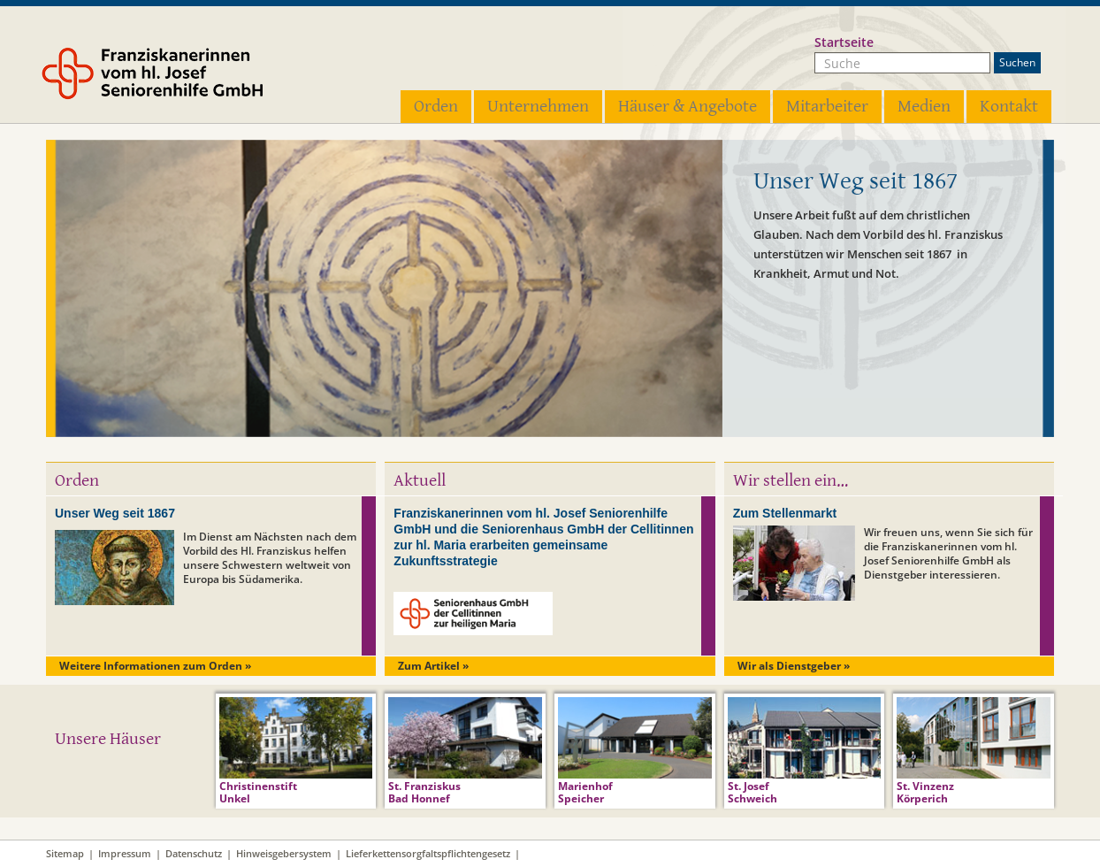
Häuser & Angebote (687, 106)
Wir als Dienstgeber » (793, 665)
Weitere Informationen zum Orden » (155, 665)
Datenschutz (193, 853)
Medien (924, 106)
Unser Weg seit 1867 (115, 513)
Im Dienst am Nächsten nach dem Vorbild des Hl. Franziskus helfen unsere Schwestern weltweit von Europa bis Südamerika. (269, 558)
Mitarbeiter (827, 106)
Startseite (844, 42)
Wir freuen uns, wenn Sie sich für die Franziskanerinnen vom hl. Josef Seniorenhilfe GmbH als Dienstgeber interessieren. (948, 553)
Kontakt (1009, 106)
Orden (436, 106)
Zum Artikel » (433, 665)
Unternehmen (538, 106)
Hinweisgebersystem (284, 853)
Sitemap (65, 853)
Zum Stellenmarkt (784, 513)
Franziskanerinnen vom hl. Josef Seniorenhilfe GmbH (177, 77)
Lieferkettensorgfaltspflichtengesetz (428, 853)
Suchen (1017, 62)
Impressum (124, 853)
